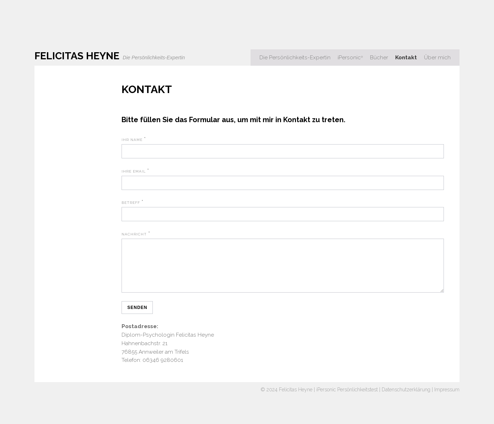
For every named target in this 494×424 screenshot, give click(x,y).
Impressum (447, 398)
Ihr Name (132, 140)
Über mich (437, 57)
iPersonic (350, 57)
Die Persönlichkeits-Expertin (295, 57)
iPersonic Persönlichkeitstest (347, 398)
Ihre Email (134, 171)
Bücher (379, 57)
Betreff (131, 203)
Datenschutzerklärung (406, 398)
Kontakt (406, 57)
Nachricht (134, 234)
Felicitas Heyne (295, 398)
